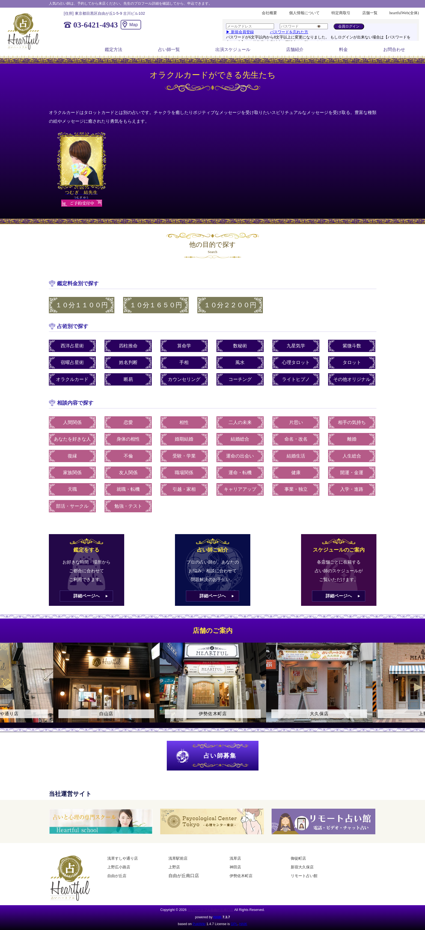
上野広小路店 (118, 867)
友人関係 (128, 472)
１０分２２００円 (230, 305)
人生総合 (352, 456)
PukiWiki (199, 924)
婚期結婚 (184, 439)
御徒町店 (298, 858)
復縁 (72, 456)
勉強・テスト (128, 506)
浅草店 (235, 858)
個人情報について (304, 13)
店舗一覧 (370, 13)
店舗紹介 (295, 49)
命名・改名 (296, 439)
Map (133, 24)
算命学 (184, 345)
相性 (184, 422)
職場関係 (184, 472)
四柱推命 (128, 345)
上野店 (174, 867)
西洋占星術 (72, 345)
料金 (343, 49)
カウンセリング (184, 379)
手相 (184, 362)
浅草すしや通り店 (122, 858)
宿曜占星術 (72, 362)
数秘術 (240, 345)
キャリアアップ (240, 489)
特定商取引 (340, 13)
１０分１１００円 (81, 305)
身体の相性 (128, 439)
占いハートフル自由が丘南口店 (210, 910)
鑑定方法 (113, 49)
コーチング (240, 379)
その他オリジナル (351, 379)
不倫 (128, 456)
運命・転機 (240, 472)
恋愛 (128, 422)
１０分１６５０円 (156, 305)
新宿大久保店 (302, 867)
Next (418, 687)
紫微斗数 (352, 345)
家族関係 (72, 472)
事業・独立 (296, 489)
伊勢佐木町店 (241, 876)
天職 (72, 489)
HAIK (217, 917)
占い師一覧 (169, 49)
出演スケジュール (232, 49)
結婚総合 (240, 439)
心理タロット (296, 362)
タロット (352, 362)
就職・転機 (128, 489)
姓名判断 (128, 362)
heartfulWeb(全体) (404, 13)
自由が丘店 (116, 876)
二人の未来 (240, 422)
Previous (6, 687)
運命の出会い (240, 456)
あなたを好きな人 (72, 439)
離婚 (351, 439)
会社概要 (269, 13)
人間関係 (72, 422)
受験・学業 (184, 456)
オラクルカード (72, 379)
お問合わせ (394, 49)
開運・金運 (351, 472)
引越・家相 (184, 489)
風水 (240, 362)
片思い (296, 422)
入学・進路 (351, 489)
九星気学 (296, 345)
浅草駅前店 (178, 858)
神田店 (235, 867)
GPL (234, 924)
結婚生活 (296, 456)
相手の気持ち (352, 422)
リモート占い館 (304, 876)
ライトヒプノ (296, 379)
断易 (128, 379)
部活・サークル (72, 506)
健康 (296, 472)
